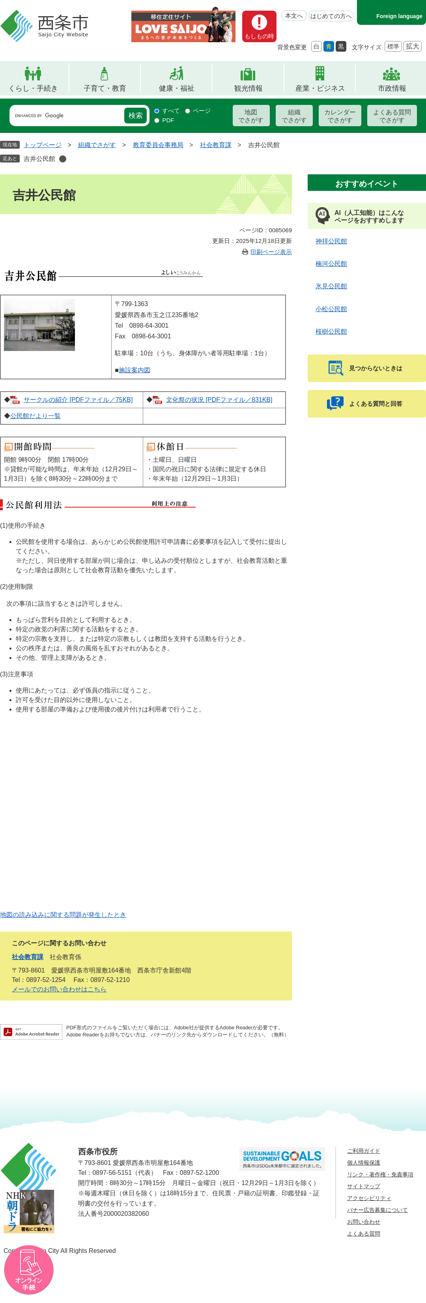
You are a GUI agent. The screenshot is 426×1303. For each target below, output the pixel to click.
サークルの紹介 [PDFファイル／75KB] (78, 399)
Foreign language (399, 16)
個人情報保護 (363, 1162)
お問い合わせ (363, 1222)
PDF (168, 120)
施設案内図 (134, 370)
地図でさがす (250, 116)
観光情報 (248, 88)
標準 (393, 46)
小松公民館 (331, 309)
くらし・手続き (33, 88)
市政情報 (392, 88)
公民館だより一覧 (35, 416)
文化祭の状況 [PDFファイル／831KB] (219, 399)
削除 (62, 158)
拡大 (412, 46)
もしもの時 (259, 36)
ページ (202, 110)
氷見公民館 (331, 286)
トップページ (43, 145)
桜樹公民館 (331, 331)
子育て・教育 (105, 88)
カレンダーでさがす (340, 116)
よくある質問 (363, 1233)
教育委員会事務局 (158, 145)
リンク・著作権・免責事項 (380, 1174)
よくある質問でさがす (392, 116)
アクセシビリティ (369, 1198)
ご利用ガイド (363, 1151)
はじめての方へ (331, 16)
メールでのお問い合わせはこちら (59, 989)
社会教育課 (216, 145)
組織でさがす (294, 116)
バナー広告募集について (377, 1210)
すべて (171, 110)
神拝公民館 (331, 241)
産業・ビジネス (320, 88)
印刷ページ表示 (271, 251)
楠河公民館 (331, 263)
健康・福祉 (176, 88)
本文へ (294, 15)
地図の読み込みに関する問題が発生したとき (63, 914)
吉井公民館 (39, 158)
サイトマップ (363, 1186)
